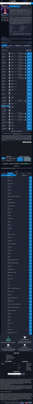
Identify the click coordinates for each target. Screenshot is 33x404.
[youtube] (26, 402)
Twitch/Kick (2, 363)
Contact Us (22, 401)
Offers (3, 47)
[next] (7, 14)
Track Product (8, 160)
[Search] (32, 3)
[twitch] (21, 402)
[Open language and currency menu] (26, 1)
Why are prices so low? (9, 356)
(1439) (24, 163)
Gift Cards (27, 365)
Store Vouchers (28, 363)
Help (30, 402)
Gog (22, 30)
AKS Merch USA (28, 369)
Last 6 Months (10, 158)
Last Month (14, 158)
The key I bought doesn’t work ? (10, 357)
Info (14, 6)
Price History (7, 47)
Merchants (2, 364)
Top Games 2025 (28, 368)
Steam (21, 30)
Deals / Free (28, 366)
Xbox (18, 365)
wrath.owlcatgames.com (23, 27)
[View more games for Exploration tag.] (23, 34)
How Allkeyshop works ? (9, 355)
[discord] (22, 402)
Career (25, 401)
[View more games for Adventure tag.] (17, 34)
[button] (31, 1)
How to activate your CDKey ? (10, 358)
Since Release (3, 158)
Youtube (14, 363)
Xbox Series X (19, 31)
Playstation (19, 367)
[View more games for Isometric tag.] (26, 34)
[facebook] (23, 402)
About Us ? (7, 354)
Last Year (7, 158)
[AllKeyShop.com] (12, 1)
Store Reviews (28, 367)
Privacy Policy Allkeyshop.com (13, 401)
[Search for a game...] (16, 3)
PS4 (14, 31)
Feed (26, 6)
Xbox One (16, 31)
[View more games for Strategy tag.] (14, 34)
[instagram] (27, 402)
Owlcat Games (22, 28)
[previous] (2, 14)
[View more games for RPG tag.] (20, 34)
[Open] (1, 1)
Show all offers (19, 131)
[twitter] (24, 402)
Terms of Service (5, 401)
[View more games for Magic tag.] (29, 34)
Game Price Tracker (29, 364)
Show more (13, 131)
